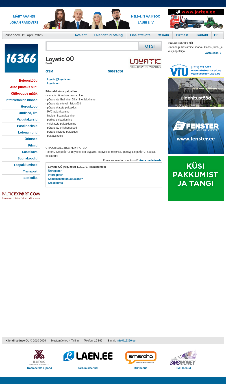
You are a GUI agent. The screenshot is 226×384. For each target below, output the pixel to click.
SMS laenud (183, 367)
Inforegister (55, 174)
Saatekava (29, 152)
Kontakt (202, 35)
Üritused (31, 139)
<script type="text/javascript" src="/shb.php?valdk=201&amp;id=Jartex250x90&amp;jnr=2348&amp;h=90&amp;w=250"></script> (196, 19)
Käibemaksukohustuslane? (65, 178)
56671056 (114, 71)
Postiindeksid (27, 126)
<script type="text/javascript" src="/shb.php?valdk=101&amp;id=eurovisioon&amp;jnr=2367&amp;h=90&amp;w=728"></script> (83, 19)
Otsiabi (163, 35)
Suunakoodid (27, 158)
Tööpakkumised (25, 165)
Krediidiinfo (55, 183)
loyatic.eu (53, 83)
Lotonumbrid (27, 132)
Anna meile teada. (150, 160)
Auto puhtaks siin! (23, 87)
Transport (30, 171)
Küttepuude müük (24, 93)
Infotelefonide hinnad (21, 100)
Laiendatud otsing (108, 35)
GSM (49, 71)
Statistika (30, 178)
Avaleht (81, 35)
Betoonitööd (28, 80)
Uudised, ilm (28, 113)
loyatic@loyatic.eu (59, 79)
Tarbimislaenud (87, 367)
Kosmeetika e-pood (39, 367)
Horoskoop (29, 106)
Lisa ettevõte (140, 35)
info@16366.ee (126, 340)
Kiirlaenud (141, 367)
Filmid (32, 145)
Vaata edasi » (213, 53)
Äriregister (55, 170)
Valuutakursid (27, 119)
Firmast (182, 35)
